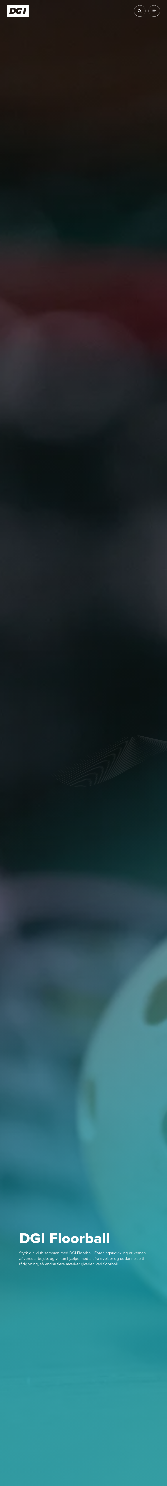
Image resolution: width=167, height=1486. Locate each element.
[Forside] (18, 11)
